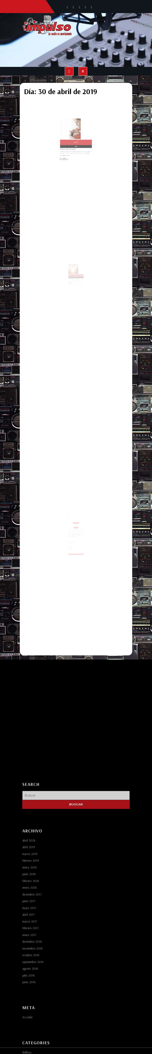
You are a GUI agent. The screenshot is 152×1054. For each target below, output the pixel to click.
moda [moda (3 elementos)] (80, 528)
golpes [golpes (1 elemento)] (71, 528)
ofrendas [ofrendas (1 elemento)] (76, 529)
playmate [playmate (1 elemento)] (71, 530)
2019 (76, 138)
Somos (71, 515)
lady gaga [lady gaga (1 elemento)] (75, 528)
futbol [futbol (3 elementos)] (80, 527)
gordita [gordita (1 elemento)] (73, 528)
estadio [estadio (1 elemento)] (73, 527)
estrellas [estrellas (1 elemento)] (75, 527)
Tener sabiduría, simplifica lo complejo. (76, 282)
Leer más (70, 145)
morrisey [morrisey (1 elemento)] (74, 529)
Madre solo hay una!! (72, 139)
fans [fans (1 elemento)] (77, 527)
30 (76, 136)
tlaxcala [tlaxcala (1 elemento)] (77, 530)
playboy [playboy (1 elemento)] (79, 529)
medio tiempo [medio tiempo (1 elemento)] (78, 528)
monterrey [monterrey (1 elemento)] (71, 529)
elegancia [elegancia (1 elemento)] (71, 527)
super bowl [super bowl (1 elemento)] (75, 530)
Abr (75, 136)
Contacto (71, 519)
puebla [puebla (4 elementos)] (73, 530)
